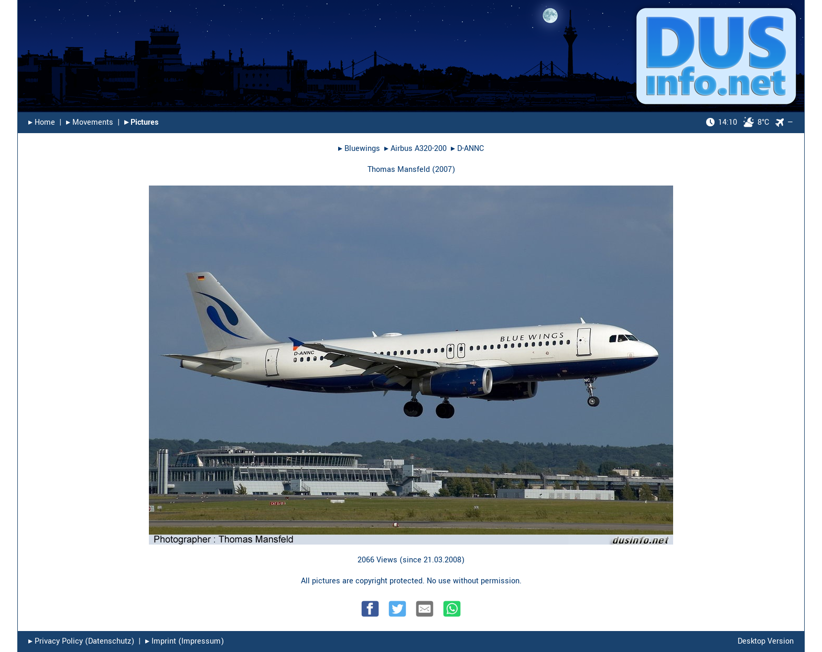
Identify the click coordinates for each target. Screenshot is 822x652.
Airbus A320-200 (419, 148)
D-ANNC (470, 148)
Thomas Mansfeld (398, 169)
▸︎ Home (41, 122)
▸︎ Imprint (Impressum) (184, 641)
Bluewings (362, 148)
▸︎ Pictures (141, 122)
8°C (737, 122)
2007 (443, 169)
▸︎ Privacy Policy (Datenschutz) (81, 641)
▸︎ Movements (89, 122)
